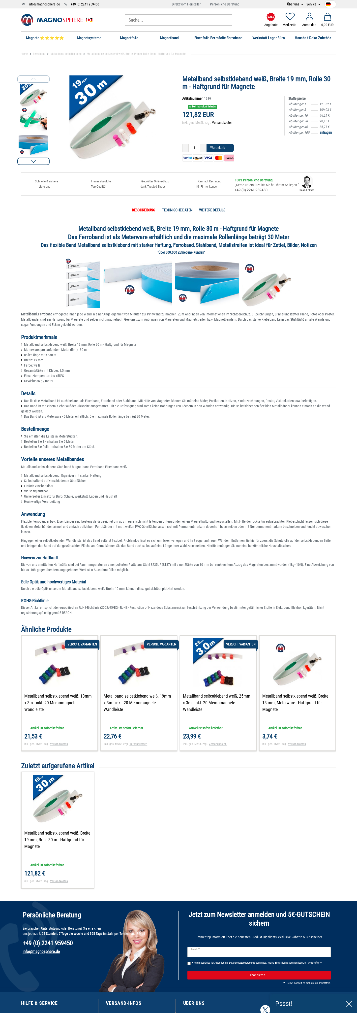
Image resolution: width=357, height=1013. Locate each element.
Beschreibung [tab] (143, 210)
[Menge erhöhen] (203, 148)
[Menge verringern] (185, 148)
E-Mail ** (195, 949)
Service (311, 4)
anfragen (326, 133)
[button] (33, 161)
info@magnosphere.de (44, 4)
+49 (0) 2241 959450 (85, 4)
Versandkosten (222, 123)
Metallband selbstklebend (66, 54)
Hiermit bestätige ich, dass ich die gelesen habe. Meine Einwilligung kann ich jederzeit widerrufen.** (257, 962)
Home (24, 54)
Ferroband (39, 54)
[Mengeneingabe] (194, 148)
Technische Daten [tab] (177, 210)
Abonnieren (288, 975)
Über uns (293, 4)
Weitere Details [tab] (212, 210)
